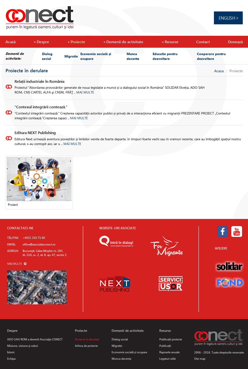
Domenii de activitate (123, 41)
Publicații (165, 346)
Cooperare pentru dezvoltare (211, 56)
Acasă (10, 41)
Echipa (11, 358)
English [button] (228, 18)
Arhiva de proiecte (86, 346)
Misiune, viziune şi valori (22, 346)
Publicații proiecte (170, 339)
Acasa (219, 70)
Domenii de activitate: (14, 56)
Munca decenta (133, 56)
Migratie (71, 56)
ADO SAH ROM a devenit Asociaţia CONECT (35, 339)
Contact (203, 41)
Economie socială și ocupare (95, 56)
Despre (41, 41)
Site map (199, 358)
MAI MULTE (85, 92)
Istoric (11, 352)
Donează (235, 41)
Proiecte (76, 41)
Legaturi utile (167, 358)
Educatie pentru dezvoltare (165, 56)
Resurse (170, 41)
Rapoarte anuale (169, 352)
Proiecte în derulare (87, 339)
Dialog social (47, 56)
